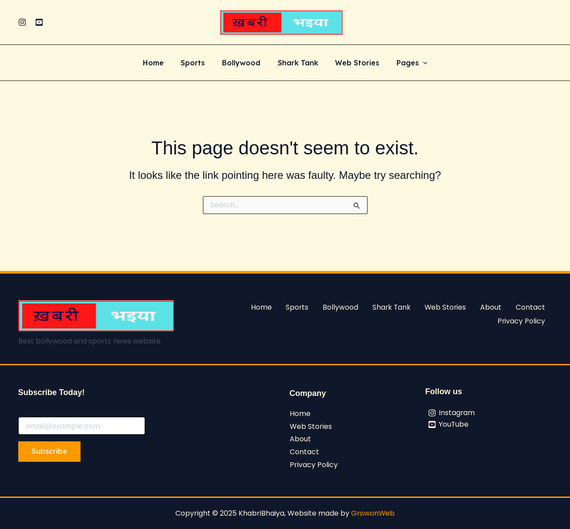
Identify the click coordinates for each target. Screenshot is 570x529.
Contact (531, 306)
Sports (197, 63)
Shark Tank (296, 63)
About (492, 306)
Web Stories (353, 63)
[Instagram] (22, 22)
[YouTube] (39, 22)
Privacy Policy (521, 319)
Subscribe (49, 451)
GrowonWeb (373, 513)
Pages (404, 63)
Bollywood (242, 63)
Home (160, 63)
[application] (415, 63)
